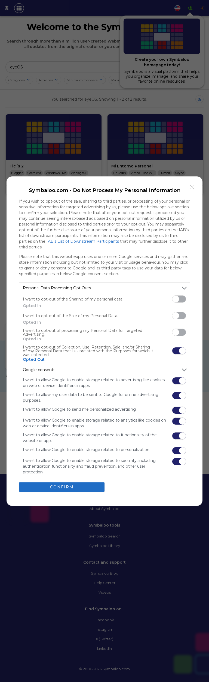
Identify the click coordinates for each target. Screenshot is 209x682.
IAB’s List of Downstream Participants (83, 241)
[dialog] (104, 341)
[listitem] (104, 288)
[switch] (179, 299)
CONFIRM (62, 487)
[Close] (192, 187)
